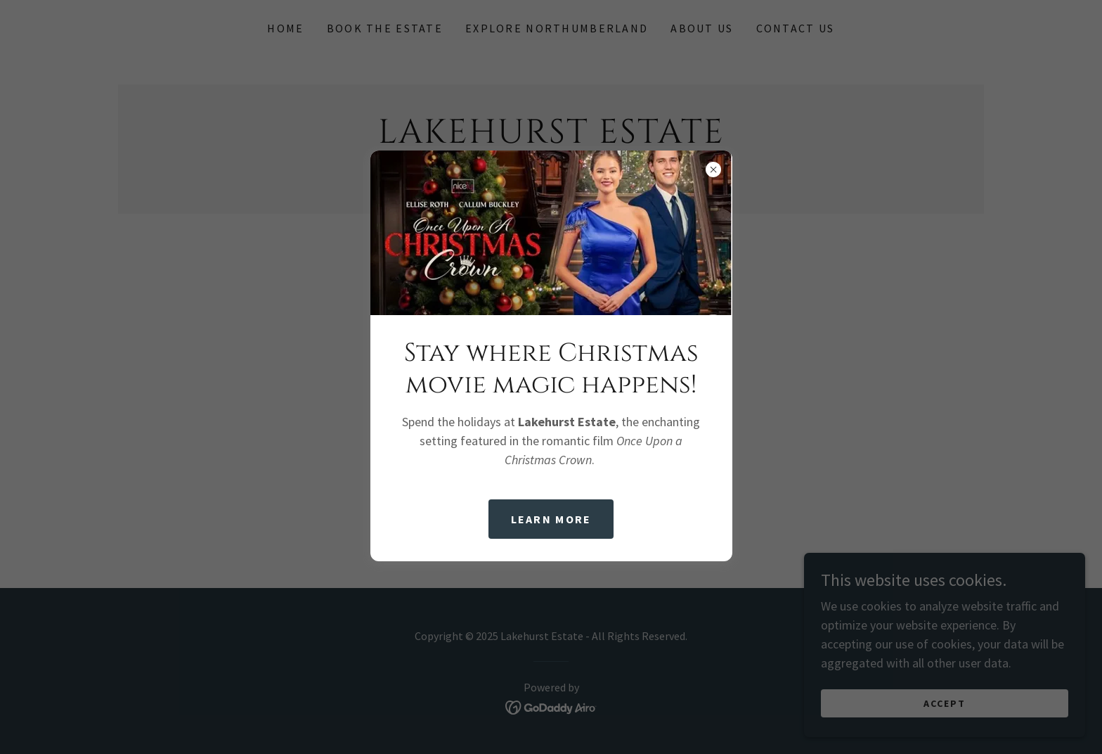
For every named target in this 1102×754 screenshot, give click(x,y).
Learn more (551, 519)
